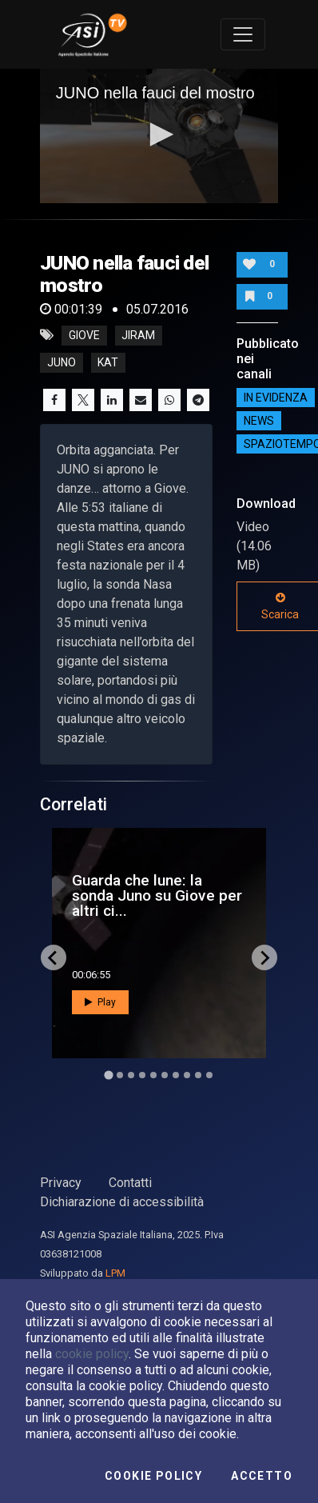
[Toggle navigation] (243, 34)
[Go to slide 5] (153, 1075)
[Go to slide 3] (131, 1075)
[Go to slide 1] (108, 1075)
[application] (159, 136)
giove (84, 335)
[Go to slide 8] (187, 1075)
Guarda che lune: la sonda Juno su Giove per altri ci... (157, 895)
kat (107, 362)
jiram (138, 335)
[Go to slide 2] (120, 1075)
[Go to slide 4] (142, 1075)
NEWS (259, 420)
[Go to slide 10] (209, 1075)
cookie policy (92, 1353)
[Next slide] (264, 957)
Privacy (60, 1182)
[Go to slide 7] (176, 1075)
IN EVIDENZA (276, 397)
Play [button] (100, 1002)
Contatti (130, 1182)
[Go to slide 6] (164, 1075)
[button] (159, 134)
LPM (115, 1273)
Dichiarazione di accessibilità (122, 1201)
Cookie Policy (153, 1475)
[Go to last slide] (53, 957)
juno (61, 362)
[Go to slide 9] (198, 1075)
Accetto (261, 1475)
